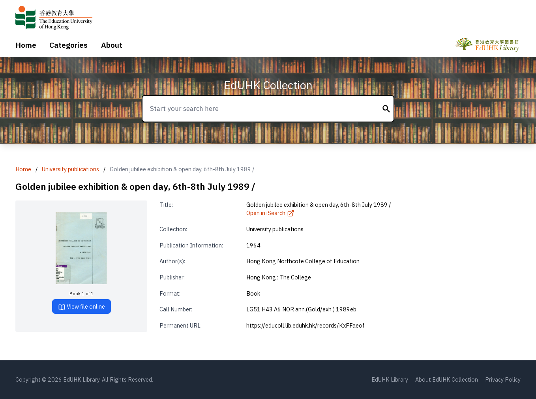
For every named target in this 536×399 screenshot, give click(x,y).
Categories (68, 45)
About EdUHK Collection (446, 379)
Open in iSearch (270, 213)
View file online (81, 307)
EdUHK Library (389, 379)
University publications (70, 169)
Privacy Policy (503, 379)
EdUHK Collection (268, 85)
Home (25, 45)
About (111, 45)
